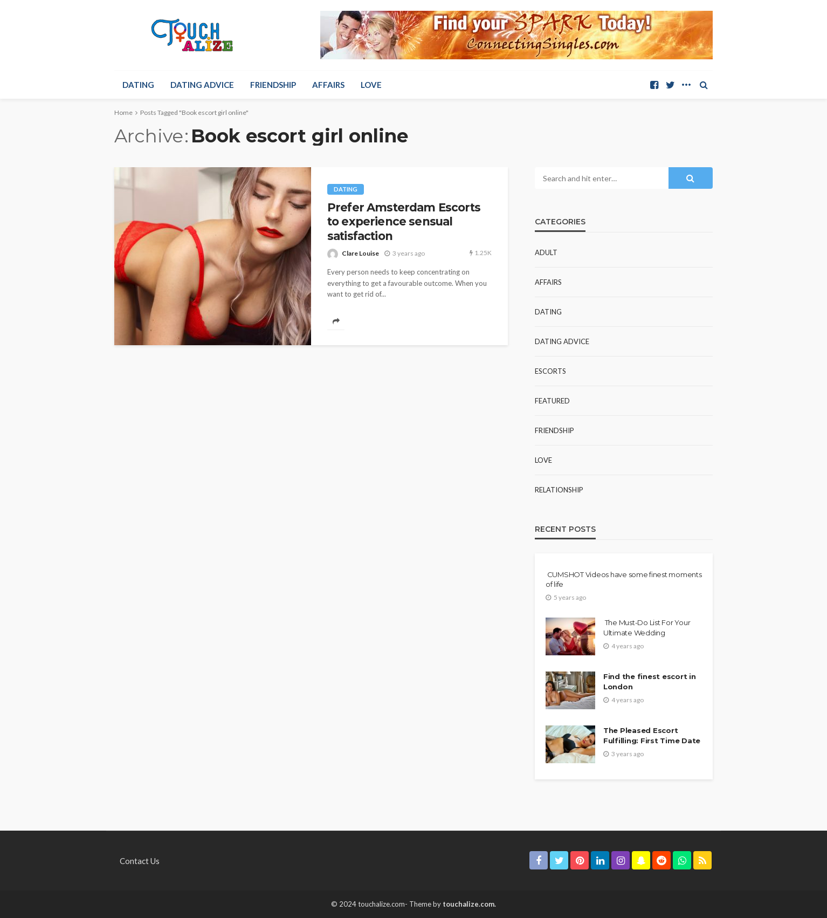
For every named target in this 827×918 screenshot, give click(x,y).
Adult (546, 252)
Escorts (550, 371)
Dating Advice (202, 85)
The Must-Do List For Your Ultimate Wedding (646, 627)
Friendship (273, 85)
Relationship (559, 489)
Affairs (328, 85)
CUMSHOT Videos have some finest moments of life (624, 579)
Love (371, 85)
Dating (138, 85)
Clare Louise (360, 253)
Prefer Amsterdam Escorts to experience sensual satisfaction (403, 222)
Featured (552, 400)
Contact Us (140, 861)
